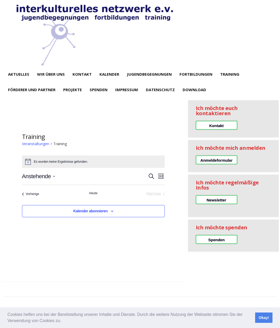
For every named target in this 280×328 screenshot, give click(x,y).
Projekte (72, 89)
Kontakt (82, 74)
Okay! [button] (264, 318)
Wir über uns (51, 74)
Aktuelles (18, 74)
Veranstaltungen (35, 143)
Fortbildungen (196, 74)
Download (194, 89)
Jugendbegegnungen (149, 74)
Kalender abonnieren (90, 211)
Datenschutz (160, 89)
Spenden (98, 89)
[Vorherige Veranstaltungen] (30, 194)
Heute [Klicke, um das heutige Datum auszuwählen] (93, 193)
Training (229, 74)
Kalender (109, 74)
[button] (63, 321)
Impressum (126, 89)
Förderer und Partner (31, 89)
